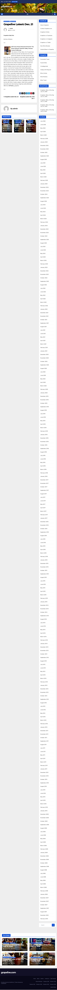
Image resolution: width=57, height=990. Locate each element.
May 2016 (42, 546)
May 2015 (42, 588)
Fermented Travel (44, 59)
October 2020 (43, 361)
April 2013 (42, 675)
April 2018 (42, 466)
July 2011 (42, 748)
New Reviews (53, 978)
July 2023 (42, 246)
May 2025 (42, 170)
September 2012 (44, 699)
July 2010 (42, 790)
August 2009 (43, 828)
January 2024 (44, 225)
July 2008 (42, 873)
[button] (52, 14)
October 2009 (43, 821)
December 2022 (44, 271)
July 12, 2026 (35, 949)
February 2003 (44, 919)
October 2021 (43, 319)
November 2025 (44, 149)
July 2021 (42, 330)
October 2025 (43, 152)
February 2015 (44, 598)
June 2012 (43, 710)
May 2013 (42, 671)
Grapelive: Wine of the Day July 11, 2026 (13, 960)
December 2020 (44, 354)
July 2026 (42, 121)
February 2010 (44, 807)
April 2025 (43, 173)
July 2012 (42, 706)
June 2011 (42, 751)
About (38, 978)
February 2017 (44, 515)
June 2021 (43, 333)
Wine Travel (43, 80)
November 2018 (44, 441)
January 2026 (43, 142)
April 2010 (42, 800)
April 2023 (43, 257)
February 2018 (44, 473)
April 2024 (43, 215)
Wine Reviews (13, 21)
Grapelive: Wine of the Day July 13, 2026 (13, 946)
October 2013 (43, 654)
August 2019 (43, 410)
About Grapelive (44, 25)
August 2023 (43, 243)
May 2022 (42, 295)
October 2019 (43, 403)
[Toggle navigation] (27, 14)
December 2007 (44, 898)
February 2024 (44, 222)
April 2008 (43, 884)
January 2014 (43, 643)
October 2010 (43, 779)
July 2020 (42, 372)
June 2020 (43, 375)
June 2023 (43, 250)
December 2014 (44, 605)
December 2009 (44, 814)
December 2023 (44, 229)
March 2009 (43, 845)
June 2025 (43, 166)
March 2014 (43, 636)
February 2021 (44, 347)
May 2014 (42, 629)
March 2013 (43, 678)
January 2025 (43, 184)
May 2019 (42, 420)
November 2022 (44, 274)
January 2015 (43, 602)
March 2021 (43, 344)
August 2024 (43, 201)
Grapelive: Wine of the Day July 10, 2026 (41, 960)
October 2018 (43, 445)
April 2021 (42, 340)
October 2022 (43, 278)
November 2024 (44, 191)
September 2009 (44, 825)
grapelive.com (8, 972)
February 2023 (44, 264)
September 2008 (44, 866)
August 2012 (43, 703)
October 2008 (43, 863)
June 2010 (43, 793)
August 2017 (43, 494)
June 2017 (43, 501)
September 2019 (44, 407)
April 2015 (42, 591)
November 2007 (44, 901)
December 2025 (44, 145)
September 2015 (44, 574)
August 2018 (43, 452)
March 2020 (43, 386)
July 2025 (42, 163)
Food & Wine (43, 63)
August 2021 (43, 326)
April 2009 (43, 842)
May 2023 (42, 253)
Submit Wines (53, 987)
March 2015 (43, 595)
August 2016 (43, 535)
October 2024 (43, 194)
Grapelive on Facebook (46, 35)
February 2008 (44, 891)
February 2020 (44, 389)
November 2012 (44, 692)
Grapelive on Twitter (45, 42)
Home (34, 978)
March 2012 (43, 720)
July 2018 (42, 455)
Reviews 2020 (53, 981)
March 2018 (43, 469)
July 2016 (42, 539)
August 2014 (43, 619)
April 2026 (43, 131)
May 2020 (42, 379)
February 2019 (44, 431)
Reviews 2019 (46, 981)
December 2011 (44, 730)
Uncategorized (44, 66)
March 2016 (43, 553)
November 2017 (44, 483)
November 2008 (44, 859)
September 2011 (44, 741)
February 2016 (44, 556)
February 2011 (44, 765)
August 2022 (43, 285)
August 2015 (43, 577)
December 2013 (44, 647)
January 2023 (43, 267)
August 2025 (43, 159)
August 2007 (43, 912)
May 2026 (42, 128)
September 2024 (44, 198)
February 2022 (44, 306)
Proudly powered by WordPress (7, 982)
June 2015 (43, 584)
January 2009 (44, 852)
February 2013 (44, 682)
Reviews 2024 (53, 984)
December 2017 (44, 480)
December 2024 (44, 187)
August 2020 (43, 368)
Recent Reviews (39, 981)
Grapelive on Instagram (46, 39)
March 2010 (43, 804)
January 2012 (43, 727)
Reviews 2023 (46, 984)
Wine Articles (6, 21)
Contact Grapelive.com (46, 28)
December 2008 (44, 856)
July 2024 (42, 205)
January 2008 (44, 894)
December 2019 (44, 396)
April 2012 (42, 717)
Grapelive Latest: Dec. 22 (11, 97)
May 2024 (42, 212)
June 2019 (43, 417)
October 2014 (43, 612)
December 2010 (44, 772)
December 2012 (44, 689)
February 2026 (44, 138)
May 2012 (42, 713)
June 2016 (43, 542)
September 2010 (44, 783)
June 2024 (43, 208)
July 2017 (42, 497)
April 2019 (42, 424)
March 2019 (43, 427)
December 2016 (44, 522)
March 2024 (43, 218)
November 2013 (44, 650)
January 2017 (43, 518)
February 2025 (44, 180)
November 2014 (44, 609)
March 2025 (43, 177)
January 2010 (43, 811)
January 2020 (43, 393)
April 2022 (43, 299)
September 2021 (44, 323)
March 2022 (43, 302)
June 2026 (43, 124)
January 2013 (43, 685)
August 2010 (43, 786)
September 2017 (44, 490)
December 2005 (44, 915)
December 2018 (44, 438)
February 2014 (44, 640)
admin (11, 28)
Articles (42, 978)
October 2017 (43, 487)
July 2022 (42, 288)
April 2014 (43, 633)
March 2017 (43, 511)
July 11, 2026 (7, 963)
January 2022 (43, 309)
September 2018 (44, 448)
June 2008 (43, 877)
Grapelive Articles (44, 32)
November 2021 (44, 316)
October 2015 (43, 570)
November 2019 (44, 400)
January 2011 (43, 769)
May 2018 (42, 462)
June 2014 (43, 626)
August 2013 (43, 661)
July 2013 (42, 664)
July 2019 (42, 414)
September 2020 (44, 365)
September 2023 (44, 239)
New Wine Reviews (45, 46)
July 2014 (42, 623)
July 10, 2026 (35, 963)
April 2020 (43, 382)
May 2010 (42, 797)
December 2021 (44, 313)
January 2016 (43, 560)
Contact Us (47, 978)
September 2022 (44, 281)
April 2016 (42, 549)
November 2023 (44, 232)
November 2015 (44, 567)
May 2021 (42, 337)
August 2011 (43, 744)
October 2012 (43, 696)
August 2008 (43, 870)
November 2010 (44, 776)
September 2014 (44, 616)
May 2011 (42, 755)
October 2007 (43, 905)
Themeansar (3, 983)
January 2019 (43, 434)
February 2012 (44, 724)
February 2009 (44, 849)
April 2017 (42, 508)
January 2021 (43, 351)
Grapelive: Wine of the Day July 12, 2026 (41, 946)
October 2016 (43, 528)
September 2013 (44, 657)
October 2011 (43, 737)
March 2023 (43, 260)
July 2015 (42, 581)
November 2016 (44, 525)
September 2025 (44, 156)
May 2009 (42, 838)
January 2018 (43, 476)
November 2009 (44, 818)
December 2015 (44, 563)
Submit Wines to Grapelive (47, 49)
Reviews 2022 (39, 984)
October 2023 (43, 236)
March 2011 (43, 762)
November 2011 (44, 734)
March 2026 (43, 135)
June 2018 (43, 459)
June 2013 (43, 668)
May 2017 (42, 504)
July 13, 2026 (7, 949)
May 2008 (42, 880)
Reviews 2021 (32, 984)
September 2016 (44, 532)
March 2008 (43, 887)
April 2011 (42, 758)
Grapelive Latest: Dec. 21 (18, 24)
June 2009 (43, 835)
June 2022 (43, 292)
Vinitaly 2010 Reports (45, 70)
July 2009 (42, 831)
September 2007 (44, 908)
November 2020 (44, 358)
